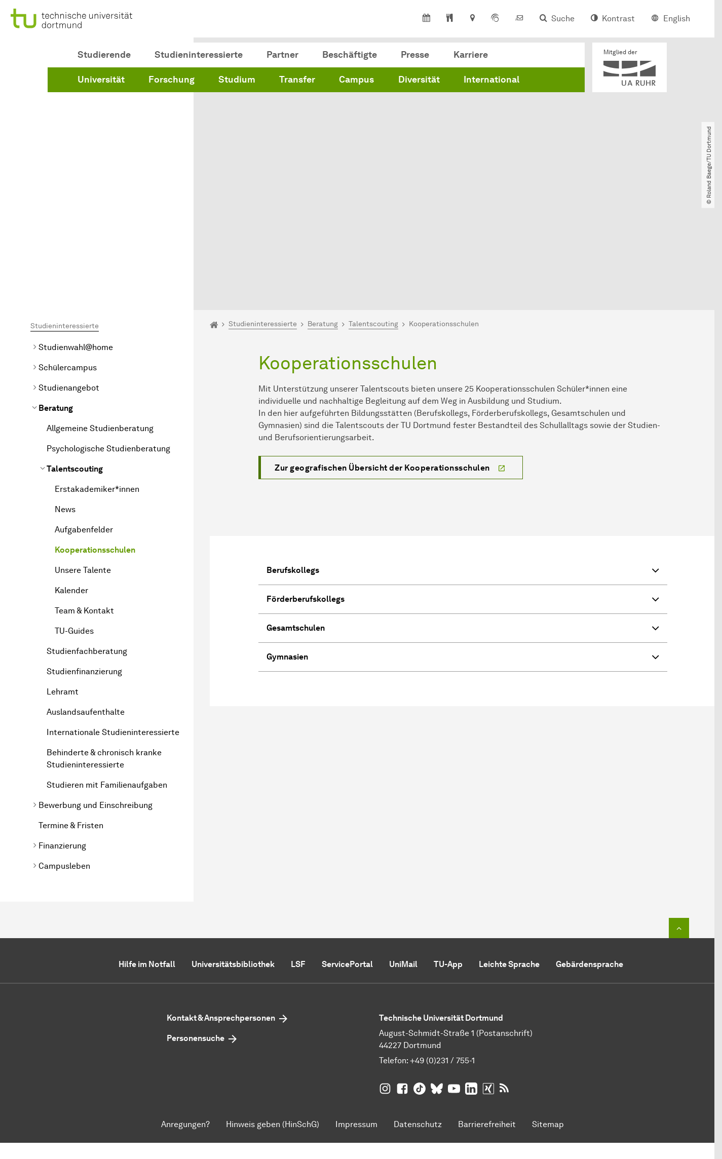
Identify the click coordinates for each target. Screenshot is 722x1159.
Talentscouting (75, 355)
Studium (236, 79)
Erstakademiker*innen (97, 375)
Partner (282, 54)
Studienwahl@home (76, 233)
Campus (356, 79)
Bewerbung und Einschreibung (96, 691)
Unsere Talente (83, 456)
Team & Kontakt (84, 496)
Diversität (419, 79)
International (491, 79)
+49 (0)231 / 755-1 (442, 946)
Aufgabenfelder (84, 415)
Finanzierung (62, 732)
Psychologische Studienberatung (108, 334)
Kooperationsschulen (95, 436)
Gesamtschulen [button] (463, 515)
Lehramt (63, 578)
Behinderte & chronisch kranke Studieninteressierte (104, 644)
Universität (101, 79)
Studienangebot (69, 274)
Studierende (104, 54)
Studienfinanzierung (84, 557)
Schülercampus (68, 253)
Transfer (297, 79)
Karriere (470, 54)
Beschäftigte (349, 54)
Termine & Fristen (71, 711)
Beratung (56, 294)
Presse (415, 54)
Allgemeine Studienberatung (100, 314)
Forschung (171, 79)
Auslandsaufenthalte (86, 598)
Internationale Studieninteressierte (113, 618)
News (65, 395)
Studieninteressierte (199, 54)
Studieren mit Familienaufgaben (107, 671)
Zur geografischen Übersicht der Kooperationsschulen (382, 354)
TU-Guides (74, 517)
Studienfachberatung (87, 537)
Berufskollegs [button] (463, 457)
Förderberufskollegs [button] (463, 486)
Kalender (71, 476)
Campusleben (64, 752)
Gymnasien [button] (463, 544)
